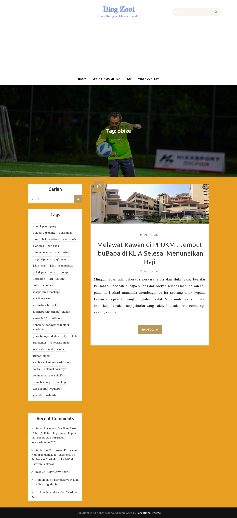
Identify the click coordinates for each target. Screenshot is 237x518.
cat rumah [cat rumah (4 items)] (69, 239)
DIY (129, 79)
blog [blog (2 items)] (36, 239)
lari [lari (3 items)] (51, 278)
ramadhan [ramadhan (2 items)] (39, 342)
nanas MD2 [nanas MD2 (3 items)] (40, 318)
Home (82, 79)
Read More (150, 329)
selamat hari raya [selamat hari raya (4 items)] (55, 369)
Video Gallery (148, 79)
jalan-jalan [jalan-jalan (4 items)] (39, 265)
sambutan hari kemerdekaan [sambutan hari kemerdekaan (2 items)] (51, 362)
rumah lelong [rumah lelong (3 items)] (41, 355)
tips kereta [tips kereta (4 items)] (40, 388)
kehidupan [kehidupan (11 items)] (39, 272)
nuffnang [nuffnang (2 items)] (56, 318)
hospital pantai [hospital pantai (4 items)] (42, 259)
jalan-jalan (149, 235)
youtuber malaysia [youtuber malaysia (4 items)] (44, 395)
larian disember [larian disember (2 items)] (43, 285)
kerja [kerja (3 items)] (65, 272)
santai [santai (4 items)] (36, 369)
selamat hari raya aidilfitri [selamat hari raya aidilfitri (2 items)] (49, 375)
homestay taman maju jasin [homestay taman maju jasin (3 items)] (50, 252)
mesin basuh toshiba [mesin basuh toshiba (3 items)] (46, 311)
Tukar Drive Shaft (57, 471)
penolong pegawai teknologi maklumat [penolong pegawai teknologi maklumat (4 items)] (51, 327)
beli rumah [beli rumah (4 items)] (65, 232)
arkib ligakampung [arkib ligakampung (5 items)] (44, 226)
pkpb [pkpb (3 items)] (74, 336)
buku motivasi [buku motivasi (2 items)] (50, 239)
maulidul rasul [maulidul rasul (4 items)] (41, 298)
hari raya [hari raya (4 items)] (53, 245)
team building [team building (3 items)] (41, 382)
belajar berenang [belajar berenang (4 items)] (44, 232)
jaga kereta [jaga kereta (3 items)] (62, 259)
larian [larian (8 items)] (60, 278)
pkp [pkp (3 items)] (65, 336)
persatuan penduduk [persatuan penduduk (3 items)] (46, 336)
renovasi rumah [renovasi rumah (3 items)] (59, 342)
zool (155, 271)
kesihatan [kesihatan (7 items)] (39, 278)
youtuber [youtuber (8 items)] (56, 388)
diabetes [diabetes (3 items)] (38, 245)
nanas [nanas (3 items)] (66, 311)
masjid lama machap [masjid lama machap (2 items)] (46, 291)
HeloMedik (42, 479)
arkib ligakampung (106, 79)
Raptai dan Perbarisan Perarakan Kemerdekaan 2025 (53, 437)
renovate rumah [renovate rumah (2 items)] (43, 349)
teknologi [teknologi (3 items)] (60, 382)
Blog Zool (118, 9)
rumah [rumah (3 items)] (61, 349)
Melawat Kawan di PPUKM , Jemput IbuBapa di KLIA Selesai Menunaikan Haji (149, 253)
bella (38, 471)
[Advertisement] (118, 50)
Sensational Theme (149, 512)
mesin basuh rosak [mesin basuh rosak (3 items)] (45, 305)
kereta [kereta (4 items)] (54, 272)
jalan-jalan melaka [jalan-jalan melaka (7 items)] (61, 265)
